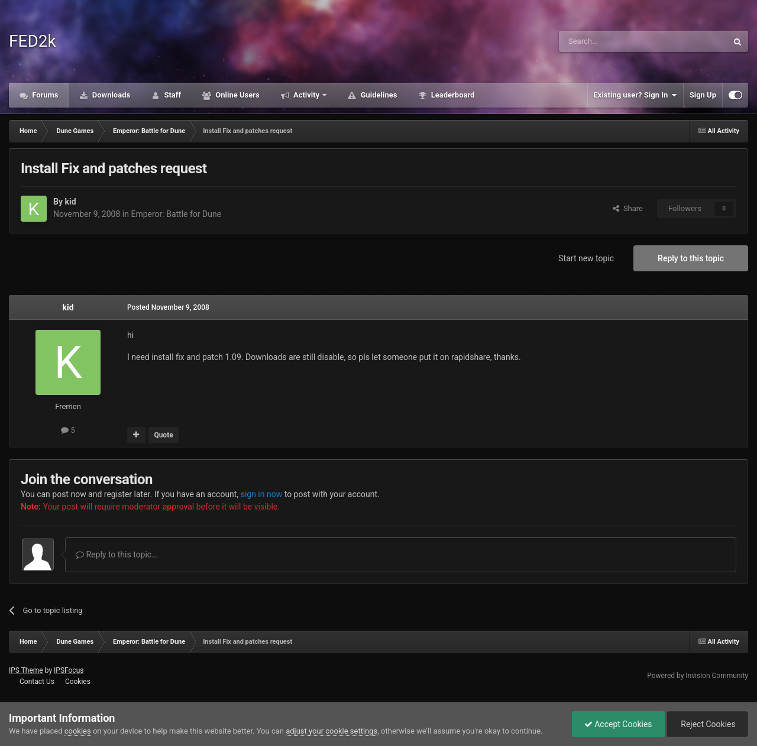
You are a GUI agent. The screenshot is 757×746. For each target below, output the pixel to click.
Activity (307, 94)
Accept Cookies (618, 724)
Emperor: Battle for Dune (176, 214)
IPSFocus (68, 670)
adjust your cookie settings (331, 730)
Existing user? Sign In (635, 95)
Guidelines (377, 94)
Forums (44, 94)
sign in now (262, 494)
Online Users (236, 94)
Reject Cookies (707, 724)
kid (70, 201)
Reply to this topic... (117, 554)
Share (628, 208)
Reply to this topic (691, 258)
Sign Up (703, 94)
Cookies (77, 681)
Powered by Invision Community (697, 676)
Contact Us (37, 681)
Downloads (110, 94)
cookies (77, 730)
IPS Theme (26, 670)
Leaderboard (451, 94)
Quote (163, 435)
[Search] (615, 41)
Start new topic (586, 258)
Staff (171, 94)
